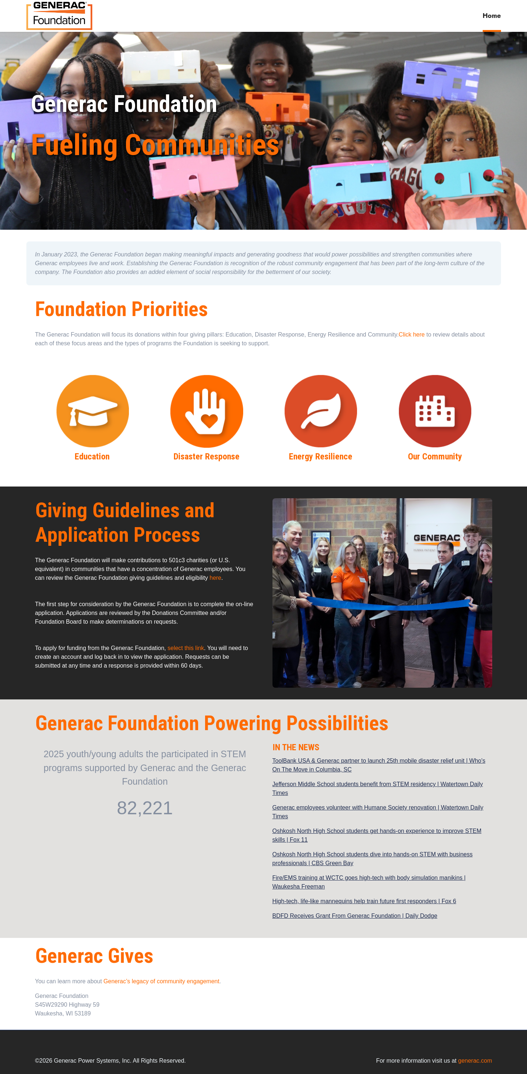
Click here (412, 334)
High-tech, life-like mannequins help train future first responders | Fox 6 (364, 901)
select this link (186, 648)
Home (492, 15)
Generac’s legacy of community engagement (161, 981)
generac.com (475, 1061)
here (215, 578)
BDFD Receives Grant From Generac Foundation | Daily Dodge (355, 916)
